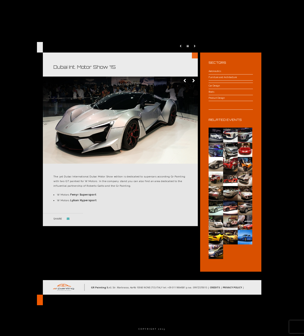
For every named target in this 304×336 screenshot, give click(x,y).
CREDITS (215, 287)
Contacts (245, 7)
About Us (164, 7)
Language (268, 7)
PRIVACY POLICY (232, 287)
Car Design (214, 85)
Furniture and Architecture (223, 77)
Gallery (224, 7)
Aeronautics (215, 71)
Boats (211, 91)
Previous (185, 81)
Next (193, 81)
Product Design (217, 98)
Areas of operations (195, 7)
